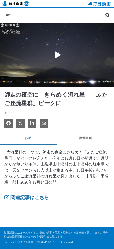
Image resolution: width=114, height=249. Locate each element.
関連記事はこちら (26, 197)
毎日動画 (98, 4)
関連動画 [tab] (85, 138)
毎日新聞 (15, 4)
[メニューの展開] (8, 15)
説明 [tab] (28, 138)
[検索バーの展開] (107, 12)
